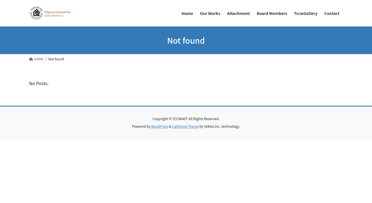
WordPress (159, 126)
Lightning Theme (185, 126)
